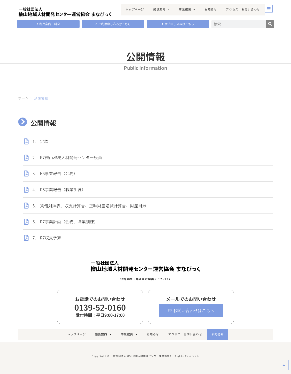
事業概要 (187, 9)
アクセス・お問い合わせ (243, 9)
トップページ (134, 9)
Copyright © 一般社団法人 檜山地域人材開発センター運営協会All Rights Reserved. (145, 356)
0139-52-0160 (100, 307)
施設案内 (161, 9)
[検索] (270, 24)
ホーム (23, 98)
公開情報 (217, 334)
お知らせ (211, 9)
